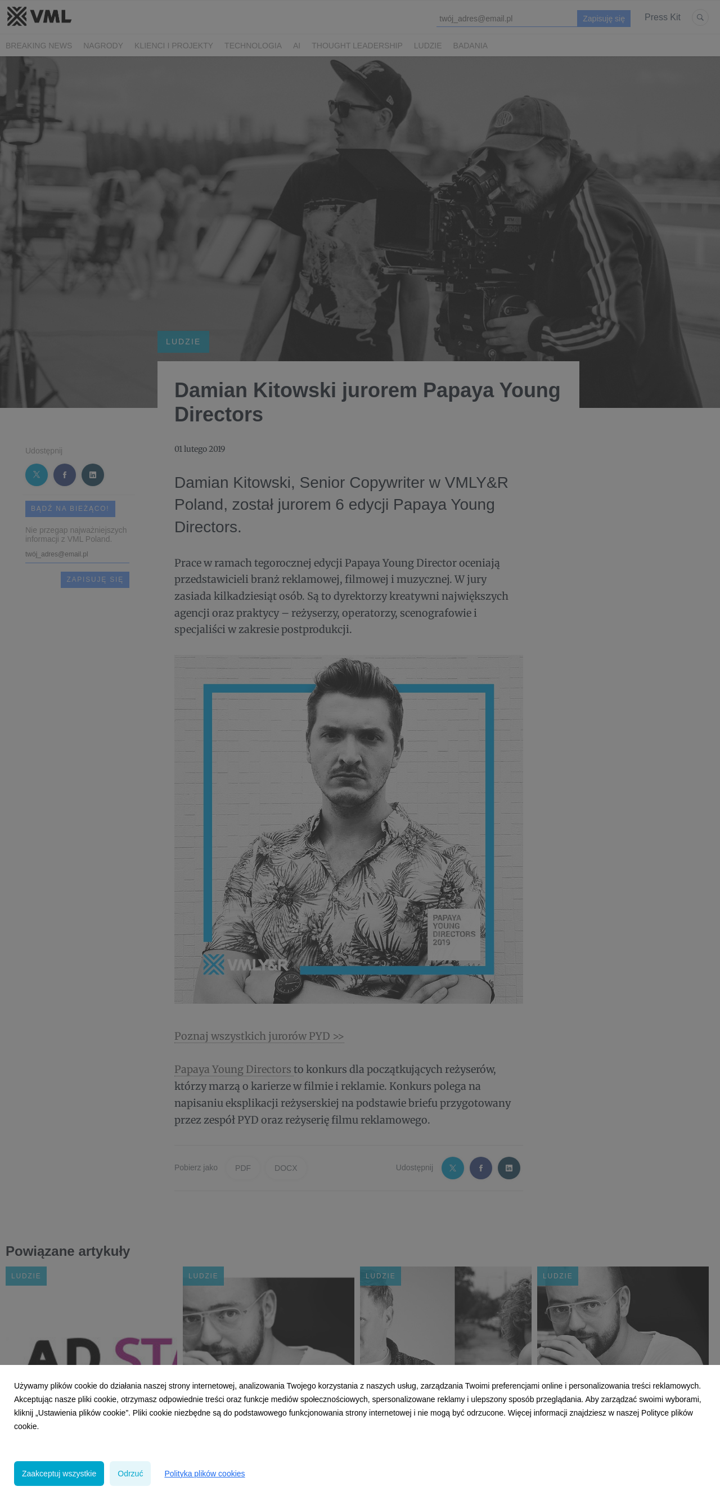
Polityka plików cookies (204, 1473)
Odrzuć (130, 1473)
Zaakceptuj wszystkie (59, 1473)
